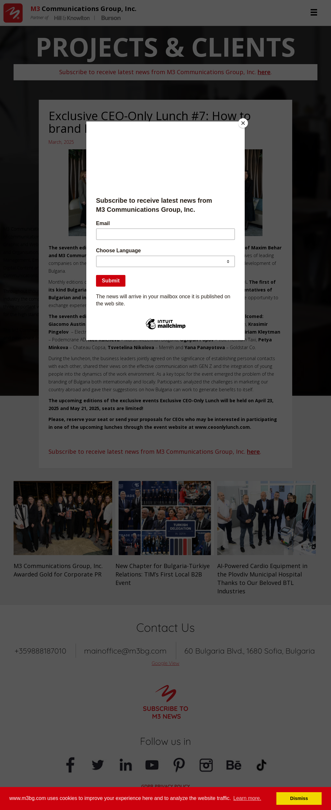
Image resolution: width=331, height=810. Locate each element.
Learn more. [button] (247, 798)
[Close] (243, 123)
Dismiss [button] (299, 798)
